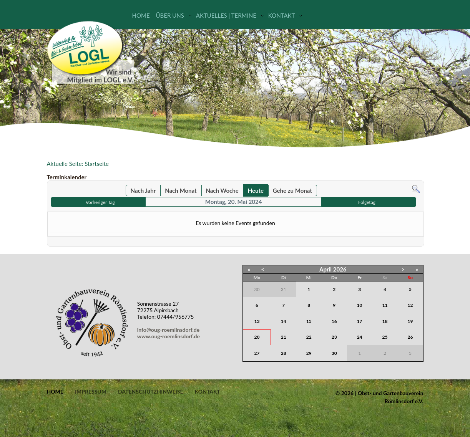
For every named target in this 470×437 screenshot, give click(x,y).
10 (359, 305)
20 (257, 337)
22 (309, 337)
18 (385, 321)
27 (257, 353)
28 (283, 353)
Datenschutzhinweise (150, 391)
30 (334, 353)
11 (385, 305)
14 (283, 321)
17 (359, 321)
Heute (256, 190)
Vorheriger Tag (100, 202)
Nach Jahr (143, 190)
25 (385, 337)
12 (410, 305)
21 (283, 337)
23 (334, 337)
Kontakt (281, 15)
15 (309, 321)
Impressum (90, 391)
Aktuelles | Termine (226, 15)
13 (257, 321)
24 (359, 337)
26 (410, 337)
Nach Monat (180, 190)
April (325, 269)
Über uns (170, 15)
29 (309, 353)
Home (141, 15)
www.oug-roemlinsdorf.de (170, 336)
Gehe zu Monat (292, 190)
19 (410, 321)
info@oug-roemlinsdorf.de (169, 329)
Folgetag (366, 202)
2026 (340, 269)
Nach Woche (222, 190)
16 (334, 321)
